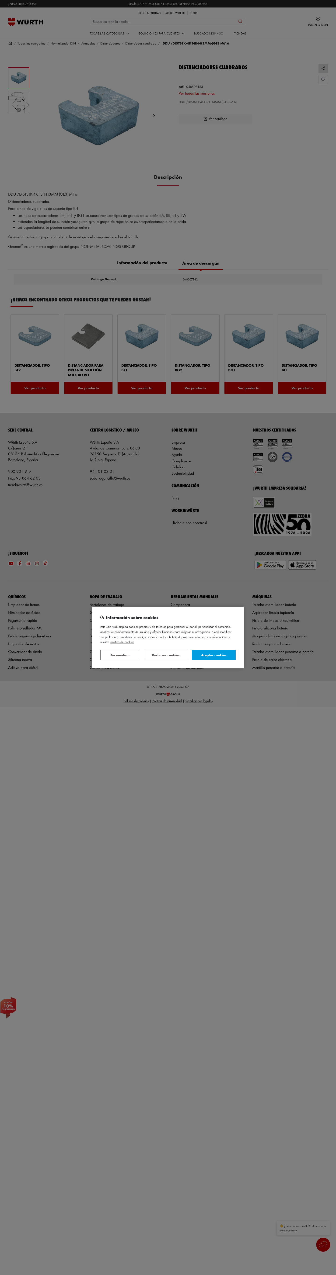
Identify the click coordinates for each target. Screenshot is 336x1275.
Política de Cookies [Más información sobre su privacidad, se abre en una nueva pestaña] (122, 642)
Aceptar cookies (213, 655)
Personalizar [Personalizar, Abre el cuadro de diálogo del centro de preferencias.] (120, 655)
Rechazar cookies (165, 655)
